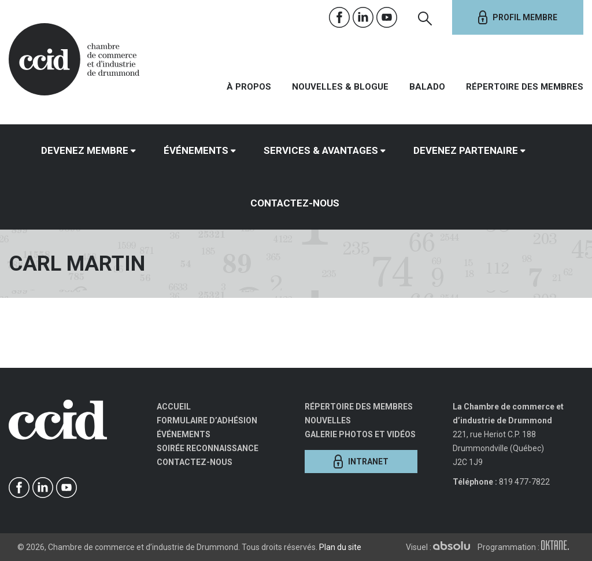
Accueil (174, 406)
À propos (249, 87)
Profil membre (517, 17)
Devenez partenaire (465, 150)
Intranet (361, 461)
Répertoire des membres (524, 87)
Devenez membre (84, 150)
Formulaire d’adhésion (207, 420)
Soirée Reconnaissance (207, 448)
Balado (427, 87)
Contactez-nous (294, 203)
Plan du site (340, 547)
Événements (196, 150)
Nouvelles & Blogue (340, 87)
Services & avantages (321, 150)
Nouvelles (328, 420)
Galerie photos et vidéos (360, 434)
